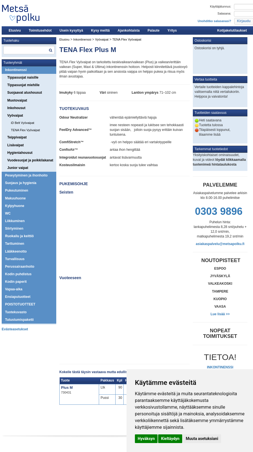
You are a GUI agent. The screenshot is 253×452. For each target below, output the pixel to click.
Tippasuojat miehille (23, 85)
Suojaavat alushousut (24, 93)
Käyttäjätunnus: (220, 6)
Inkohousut (16, 108)
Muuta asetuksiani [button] (202, 438)
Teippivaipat (17, 137)
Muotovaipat (17, 100)
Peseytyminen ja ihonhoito (26, 175)
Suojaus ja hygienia (20, 183)
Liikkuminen (15, 221)
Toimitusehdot (40, 30)
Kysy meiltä (100, 30)
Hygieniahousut (19, 153)
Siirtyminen (14, 228)
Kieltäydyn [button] (170, 438)
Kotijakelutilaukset (232, 30)
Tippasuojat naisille (22, 77)
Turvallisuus (15, 259)
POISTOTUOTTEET (20, 304)
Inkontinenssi (16, 70)
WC (8, 213)
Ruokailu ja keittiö (19, 236)
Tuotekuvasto (16, 312)
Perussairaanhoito (19, 267)
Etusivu (15, 30)
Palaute (153, 30)
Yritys (172, 30)
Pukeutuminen (16, 190)
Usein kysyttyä (71, 30)
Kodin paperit (16, 282)
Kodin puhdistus (18, 274)
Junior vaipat (17, 168)
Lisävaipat (15, 145)
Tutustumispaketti (19, 320)
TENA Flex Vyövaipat (25, 130)
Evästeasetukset (15, 329)
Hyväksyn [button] (146, 438)
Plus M (67, 387)
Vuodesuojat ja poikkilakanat (30, 160)
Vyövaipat (15, 115)
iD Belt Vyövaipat (22, 122)
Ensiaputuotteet (18, 297)
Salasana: (224, 13)
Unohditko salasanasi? (214, 21)
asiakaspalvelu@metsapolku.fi (220, 244)
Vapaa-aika (13, 289)
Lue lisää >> (220, 314)
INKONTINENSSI (220, 367)
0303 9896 (218, 211)
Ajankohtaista (129, 30)
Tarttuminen (14, 244)
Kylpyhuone (14, 206)
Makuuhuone (15, 198)
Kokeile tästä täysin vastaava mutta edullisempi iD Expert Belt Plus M (115, 372)
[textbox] (29, 50)
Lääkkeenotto (16, 251)
